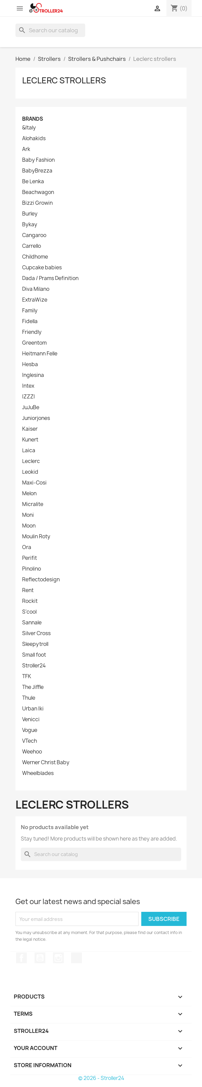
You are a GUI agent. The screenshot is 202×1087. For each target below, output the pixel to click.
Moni (28, 515)
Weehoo (32, 751)
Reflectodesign (41, 579)
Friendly (32, 332)
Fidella (30, 321)
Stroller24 (34, 665)
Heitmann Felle (39, 353)
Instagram (58, 958)
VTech (29, 741)
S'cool (29, 612)
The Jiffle (33, 687)
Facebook (21, 958)
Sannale (32, 622)
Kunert (30, 439)
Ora (26, 547)
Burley (30, 213)
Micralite (32, 504)
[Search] (50, 30)
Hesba (30, 364)
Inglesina (33, 375)
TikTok (76, 958)
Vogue (29, 730)
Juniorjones (36, 418)
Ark (26, 149)
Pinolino (31, 569)
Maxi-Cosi (34, 482)
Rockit (30, 601)
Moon (29, 525)
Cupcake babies (42, 267)
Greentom (34, 343)
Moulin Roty (36, 536)
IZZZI (28, 396)
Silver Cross (36, 633)
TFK (26, 676)
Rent (28, 590)
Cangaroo (34, 235)
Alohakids (34, 138)
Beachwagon (38, 192)
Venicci (31, 719)
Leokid (30, 472)
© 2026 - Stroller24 (101, 1078)
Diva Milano (35, 289)
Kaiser (30, 429)
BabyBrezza (37, 170)
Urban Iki (33, 708)
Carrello (31, 246)
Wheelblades (38, 773)
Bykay (29, 224)
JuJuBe (30, 407)
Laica (28, 450)
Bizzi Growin (37, 203)
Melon (29, 493)
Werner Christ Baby (45, 762)
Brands (32, 118)
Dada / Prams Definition (50, 278)
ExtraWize (34, 300)
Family (30, 310)
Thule (28, 698)
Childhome (35, 257)
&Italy (29, 127)
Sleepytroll (35, 644)
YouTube (40, 958)
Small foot (34, 655)
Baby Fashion (38, 160)
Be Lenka (33, 181)
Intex (28, 386)
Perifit (29, 558)
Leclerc (31, 461)
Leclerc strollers (64, 80)
